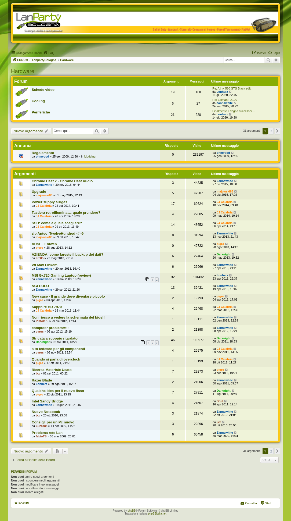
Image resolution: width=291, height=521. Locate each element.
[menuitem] (48, 53)
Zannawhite (224, 103)
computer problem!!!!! (50, 328)
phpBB (132, 510)
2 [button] (271, 131)
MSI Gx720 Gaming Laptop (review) (61, 275)
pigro (39, 247)
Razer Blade (42, 380)
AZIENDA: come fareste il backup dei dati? (67, 254)
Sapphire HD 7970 (47, 307)
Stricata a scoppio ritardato (55, 338)
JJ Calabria (44, 205)
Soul (220, 401)
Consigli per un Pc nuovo (53, 422)
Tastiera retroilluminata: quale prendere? (66, 212)
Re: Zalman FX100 (224, 99)
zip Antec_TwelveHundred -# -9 (57, 233)
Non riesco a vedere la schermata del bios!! (68, 317)
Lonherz (222, 91)
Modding (90, 156)
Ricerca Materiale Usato (52, 370)
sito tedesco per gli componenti (58, 349)
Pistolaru (42, 321)
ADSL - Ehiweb (44, 244)
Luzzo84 (41, 425)
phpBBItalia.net (157, 513)
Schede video (43, 90)
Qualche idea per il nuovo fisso (58, 391)
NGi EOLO (40, 286)
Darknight (223, 254)
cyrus (39, 331)
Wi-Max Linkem (44, 265)
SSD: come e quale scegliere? (57, 223)
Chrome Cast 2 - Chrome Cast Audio (62, 181)
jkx (38, 373)
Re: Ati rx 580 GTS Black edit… (232, 88)
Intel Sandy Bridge (47, 401)
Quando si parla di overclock (56, 359)
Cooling (38, 101)
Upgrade (39, 192)
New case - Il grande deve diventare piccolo (68, 296)
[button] (277, 131)
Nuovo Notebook (46, 412)
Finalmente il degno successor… (233, 111)
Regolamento (43, 153)
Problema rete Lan (47, 433)
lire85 (39, 258)
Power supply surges (49, 202)
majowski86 (44, 195)
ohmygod (42, 156)
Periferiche (41, 112)
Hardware (22, 71)
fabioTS (41, 436)
